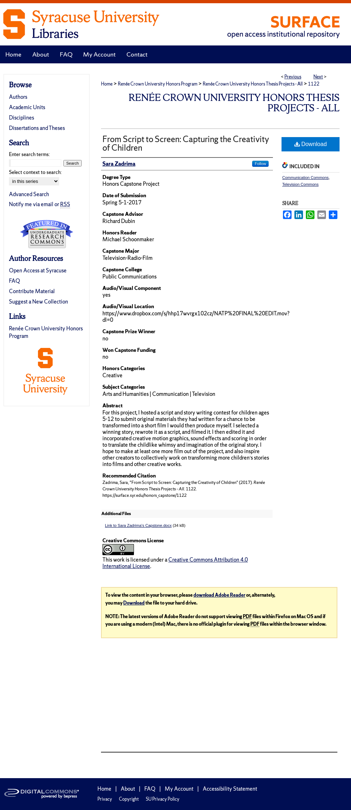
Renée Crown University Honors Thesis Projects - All (253, 84)
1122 (313, 84)
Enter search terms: (29, 154)
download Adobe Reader (219, 595)
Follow (260, 163)
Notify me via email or (39, 204)
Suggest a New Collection (38, 301)
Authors (18, 97)
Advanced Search (29, 194)
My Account (179, 788)
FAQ (14, 281)
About (128, 788)
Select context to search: (35, 172)
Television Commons (300, 184)
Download (310, 144)
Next (318, 77)
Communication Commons (305, 177)
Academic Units (27, 107)
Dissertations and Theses (37, 128)
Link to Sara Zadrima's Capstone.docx (138, 525)
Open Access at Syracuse (38, 270)
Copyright (129, 799)
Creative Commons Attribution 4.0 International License (175, 563)
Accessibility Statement (230, 788)
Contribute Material (32, 291)
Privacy (104, 799)
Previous (292, 77)
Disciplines (21, 117)
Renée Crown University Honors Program (157, 84)
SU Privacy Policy (162, 799)
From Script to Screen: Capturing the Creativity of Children (185, 143)
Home (106, 84)
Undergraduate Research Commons (46, 234)
